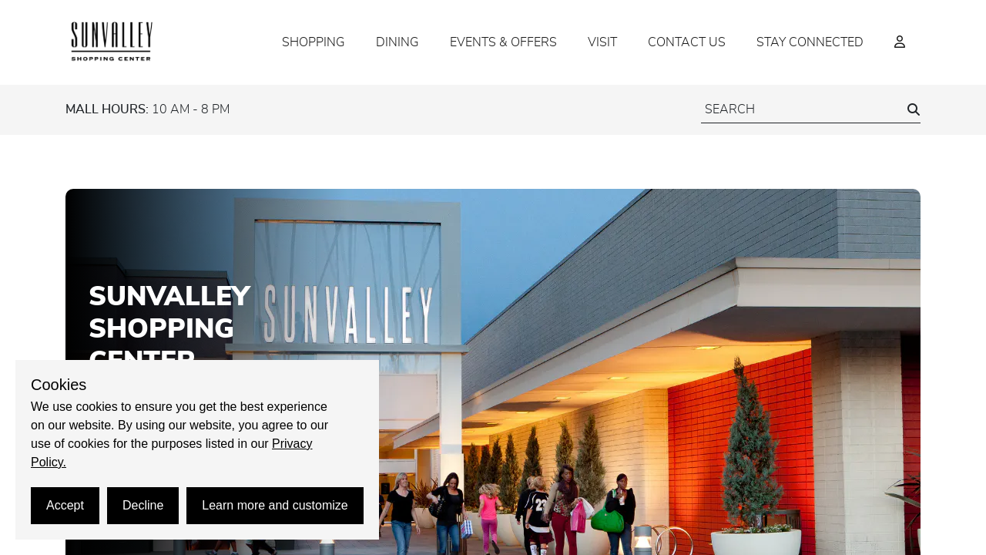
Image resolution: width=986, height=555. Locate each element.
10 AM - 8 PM (147, 109)
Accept (65, 505)
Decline (142, 505)
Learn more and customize (274, 505)
